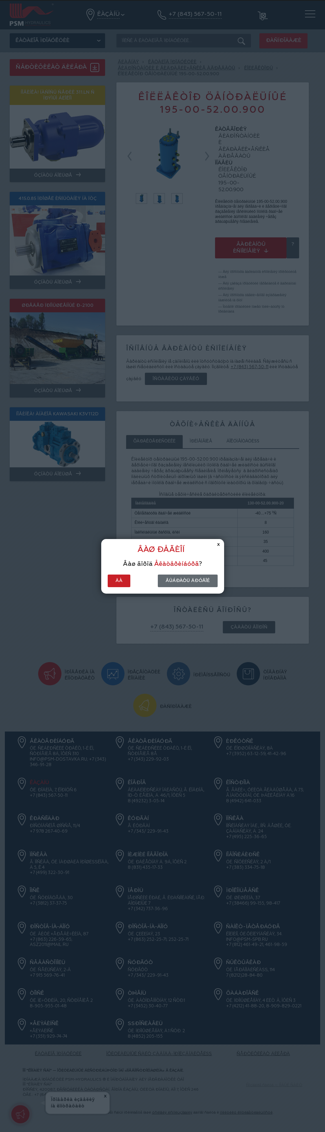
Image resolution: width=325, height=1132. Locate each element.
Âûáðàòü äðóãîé (188, 580)
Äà (119, 580)
